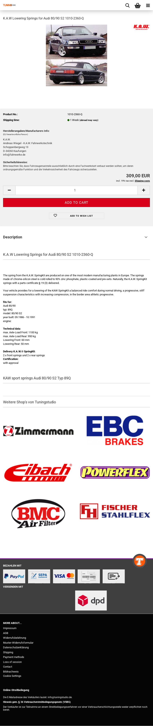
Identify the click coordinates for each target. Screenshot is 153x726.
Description (12, 237)
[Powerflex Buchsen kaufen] (115, 472)
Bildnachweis (11, 671)
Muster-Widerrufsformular (18, 642)
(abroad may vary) (88, 120)
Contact (7, 666)
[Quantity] (76, 190)
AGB (5, 633)
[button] (9, 190)
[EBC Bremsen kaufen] (115, 431)
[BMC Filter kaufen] (38, 514)
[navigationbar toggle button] (148, 5)
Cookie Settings (12, 675)
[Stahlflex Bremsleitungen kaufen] (115, 514)
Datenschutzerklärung (16, 647)
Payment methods (13, 657)
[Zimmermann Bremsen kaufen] (38, 431)
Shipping (8, 652)
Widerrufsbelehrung (14, 637)
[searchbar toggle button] (127, 5)
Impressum (9, 628)
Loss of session (12, 661)
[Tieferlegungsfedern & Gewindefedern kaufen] (38, 472)
